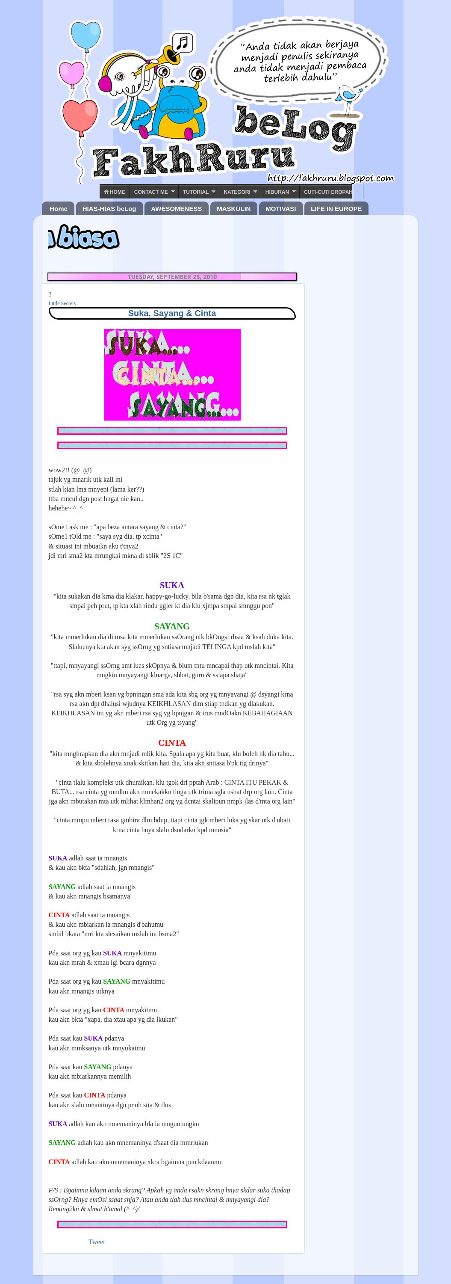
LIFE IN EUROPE (336, 208)
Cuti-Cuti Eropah (328, 192)
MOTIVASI (280, 208)
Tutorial (196, 192)
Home (114, 192)
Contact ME (151, 192)
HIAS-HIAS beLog (109, 208)
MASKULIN (234, 208)
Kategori (237, 192)
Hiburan (277, 192)
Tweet (96, 1241)
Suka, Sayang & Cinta (172, 313)
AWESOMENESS (176, 208)
